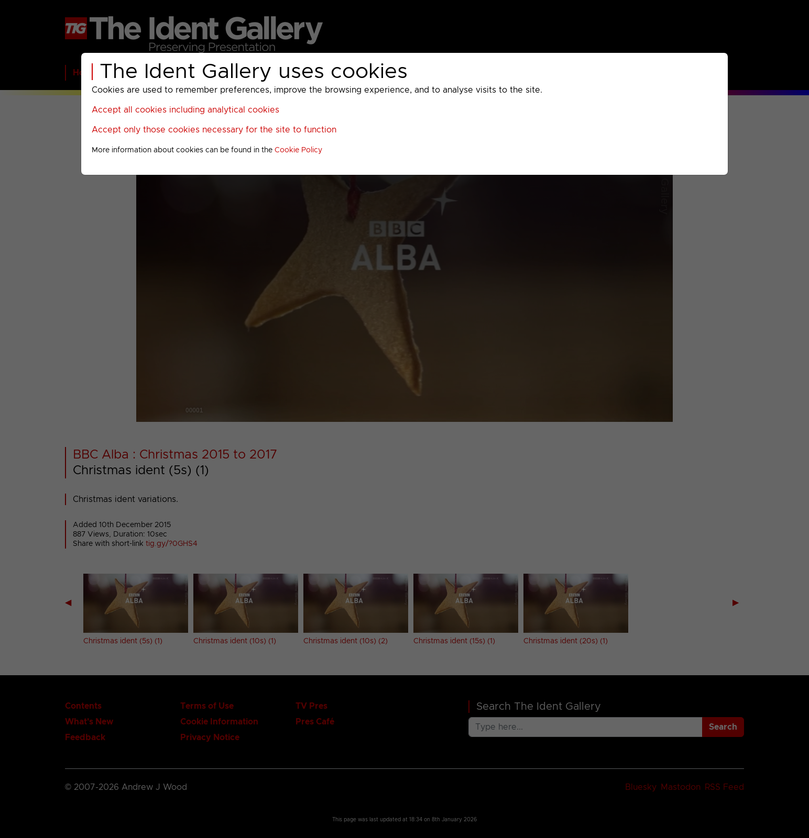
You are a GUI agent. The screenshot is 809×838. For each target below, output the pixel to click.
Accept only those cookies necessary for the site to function (214, 130)
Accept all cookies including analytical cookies (185, 110)
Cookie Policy (298, 150)
